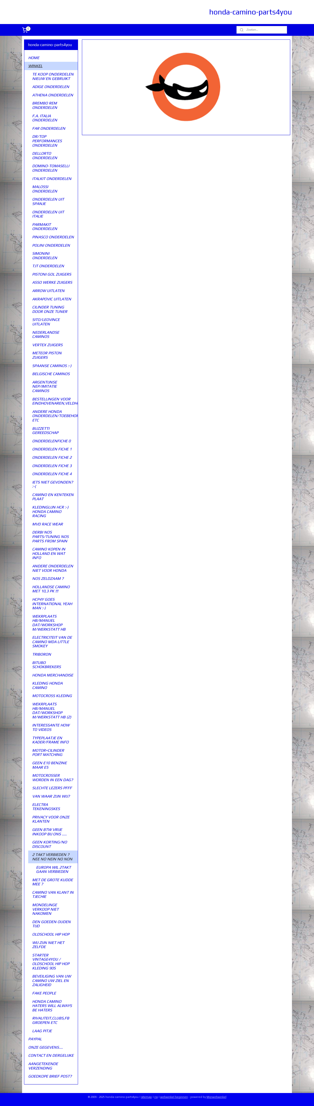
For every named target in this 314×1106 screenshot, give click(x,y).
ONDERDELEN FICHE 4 (52, 473)
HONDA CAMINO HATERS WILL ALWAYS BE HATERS (52, 1005)
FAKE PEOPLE (44, 993)
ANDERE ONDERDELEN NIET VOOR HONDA (52, 568)
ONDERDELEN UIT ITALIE (48, 214)
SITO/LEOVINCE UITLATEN (46, 321)
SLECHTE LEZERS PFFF (52, 788)
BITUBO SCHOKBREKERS (46, 664)
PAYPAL (35, 1039)
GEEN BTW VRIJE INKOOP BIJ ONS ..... (49, 831)
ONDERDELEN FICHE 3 (52, 465)
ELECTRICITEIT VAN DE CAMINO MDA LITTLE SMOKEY (52, 641)
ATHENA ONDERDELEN (52, 95)
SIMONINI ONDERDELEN (44, 255)
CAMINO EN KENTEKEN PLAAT (53, 496)
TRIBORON (41, 654)
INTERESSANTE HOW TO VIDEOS (50, 727)
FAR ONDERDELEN (48, 128)
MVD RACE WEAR (47, 524)
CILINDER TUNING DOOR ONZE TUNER (49, 309)
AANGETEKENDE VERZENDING (43, 1065)
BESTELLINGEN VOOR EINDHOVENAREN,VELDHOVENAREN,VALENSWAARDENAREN (55, 401)
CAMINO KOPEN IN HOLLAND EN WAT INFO (48, 553)
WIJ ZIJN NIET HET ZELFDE (48, 944)
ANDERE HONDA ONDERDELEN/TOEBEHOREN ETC (55, 415)
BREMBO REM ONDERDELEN (44, 105)
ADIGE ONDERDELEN (50, 86)
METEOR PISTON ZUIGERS (47, 355)
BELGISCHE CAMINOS (51, 373)
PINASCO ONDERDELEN (53, 237)
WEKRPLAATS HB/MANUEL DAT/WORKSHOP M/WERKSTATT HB (48, 623)
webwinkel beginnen (174, 1096)
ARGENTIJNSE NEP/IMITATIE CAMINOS (44, 386)
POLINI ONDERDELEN (51, 245)
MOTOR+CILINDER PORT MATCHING (48, 752)
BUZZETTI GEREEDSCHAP (45, 430)
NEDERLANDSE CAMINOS (45, 334)
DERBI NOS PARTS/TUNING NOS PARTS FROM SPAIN (50, 536)
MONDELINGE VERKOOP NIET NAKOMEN (45, 909)
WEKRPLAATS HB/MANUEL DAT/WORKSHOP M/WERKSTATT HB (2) (51, 710)
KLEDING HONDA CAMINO (47, 685)
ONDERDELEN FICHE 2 (52, 457)
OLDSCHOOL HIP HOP (50, 934)
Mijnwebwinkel (216, 1096)
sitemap (146, 1096)
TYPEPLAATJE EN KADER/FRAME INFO (50, 740)
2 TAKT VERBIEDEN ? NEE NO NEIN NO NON (52, 856)
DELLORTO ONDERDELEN (44, 155)
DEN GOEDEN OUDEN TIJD (51, 923)
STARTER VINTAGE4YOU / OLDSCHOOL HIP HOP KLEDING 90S (50, 961)
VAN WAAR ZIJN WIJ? (51, 796)
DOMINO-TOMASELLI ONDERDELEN (50, 168)
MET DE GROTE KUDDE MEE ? (52, 882)
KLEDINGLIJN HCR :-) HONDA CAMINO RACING (50, 511)
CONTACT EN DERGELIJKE (51, 1055)
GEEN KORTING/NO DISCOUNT (49, 844)
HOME (33, 57)
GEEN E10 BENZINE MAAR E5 (49, 765)
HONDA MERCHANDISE (52, 675)
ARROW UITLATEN (48, 290)
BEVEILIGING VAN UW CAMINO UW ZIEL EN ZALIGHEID (51, 980)
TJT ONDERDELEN (48, 266)
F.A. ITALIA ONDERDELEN (44, 118)
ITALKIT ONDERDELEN (51, 178)
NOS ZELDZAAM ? (48, 578)
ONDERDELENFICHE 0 (51, 441)
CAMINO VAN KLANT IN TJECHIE (53, 894)
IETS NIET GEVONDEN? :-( (52, 484)
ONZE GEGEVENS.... (45, 1047)
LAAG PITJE (42, 1031)
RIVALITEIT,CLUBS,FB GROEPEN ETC (50, 1020)
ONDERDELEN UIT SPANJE (48, 201)
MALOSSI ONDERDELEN (44, 188)
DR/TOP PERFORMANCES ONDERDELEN (47, 140)
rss (156, 1096)
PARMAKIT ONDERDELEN (44, 226)
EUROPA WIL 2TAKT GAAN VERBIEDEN (53, 869)
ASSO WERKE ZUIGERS (52, 282)
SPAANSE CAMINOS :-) (51, 365)
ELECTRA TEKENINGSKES (46, 806)
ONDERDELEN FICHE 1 (52, 449)
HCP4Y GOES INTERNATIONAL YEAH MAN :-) (52, 603)
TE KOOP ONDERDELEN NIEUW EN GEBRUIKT (53, 76)
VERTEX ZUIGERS (47, 345)
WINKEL (35, 66)
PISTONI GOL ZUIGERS (51, 274)
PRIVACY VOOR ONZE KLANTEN (50, 819)
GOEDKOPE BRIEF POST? (50, 1076)
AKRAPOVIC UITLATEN (51, 299)
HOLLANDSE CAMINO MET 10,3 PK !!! (51, 589)
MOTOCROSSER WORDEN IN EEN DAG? (52, 777)
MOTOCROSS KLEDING (52, 695)
